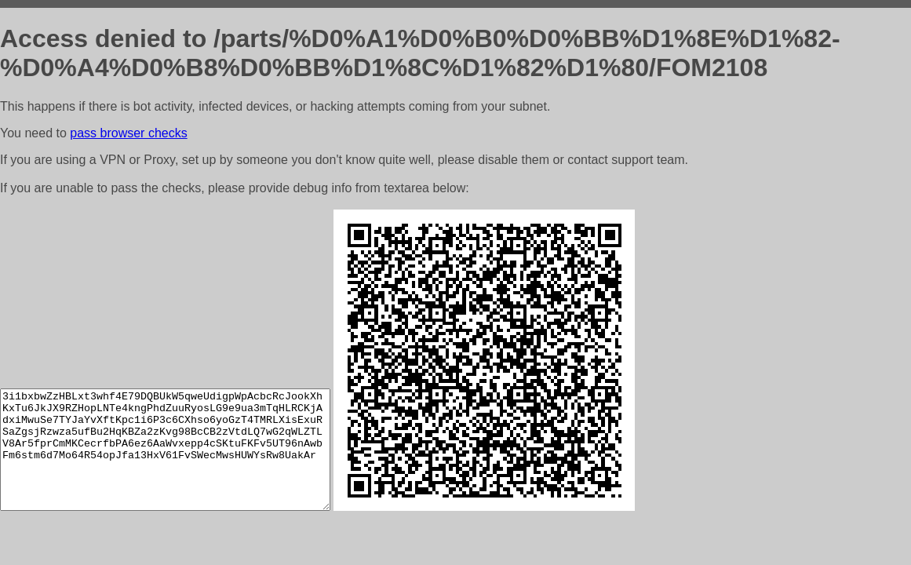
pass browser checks (128, 133)
